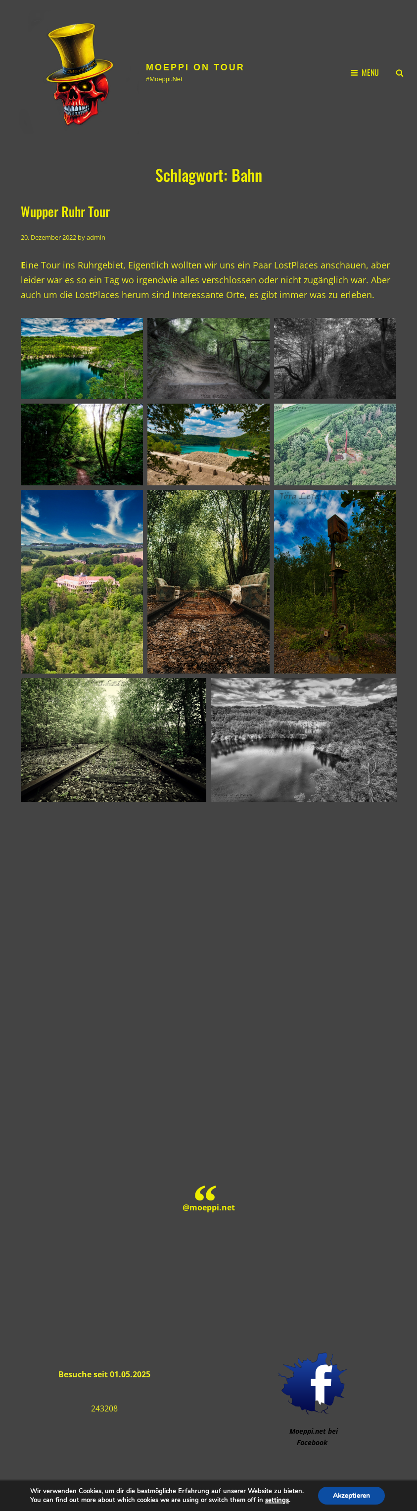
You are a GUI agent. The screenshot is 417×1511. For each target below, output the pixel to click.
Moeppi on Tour (195, 67)
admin (96, 237)
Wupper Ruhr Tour (65, 211)
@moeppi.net (209, 1207)
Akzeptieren (352, 1495)
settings (276, 1500)
